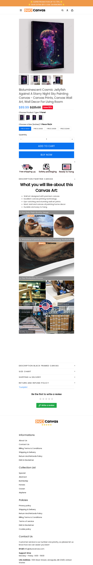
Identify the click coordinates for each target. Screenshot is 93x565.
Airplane (22, 492)
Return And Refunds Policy (30, 456)
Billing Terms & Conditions (30, 448)
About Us (23, 440)
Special (22, 473)
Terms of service (26, 521)
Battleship (23, 481)
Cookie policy (25, 529)
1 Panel (42, 112)
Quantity (23, 134)
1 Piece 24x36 (51, 129)
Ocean (22, 488)
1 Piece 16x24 (46, 124)
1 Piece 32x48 (65, 129)
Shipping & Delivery (27, 452)
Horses (22, 484)
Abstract (23, 477)
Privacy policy (25, 505)
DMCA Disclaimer (26, 460)
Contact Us (24, 444)
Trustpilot (23, 387)
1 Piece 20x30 (38, 129)
